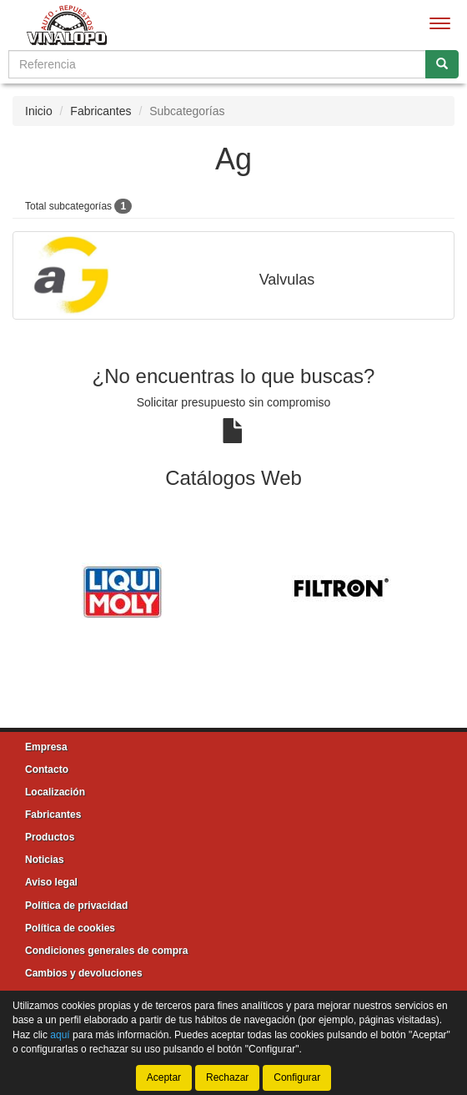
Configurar (297, 1077)
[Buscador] (217, 64)
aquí (59, 1034)
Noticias (44, 859)
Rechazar (227, 1077)
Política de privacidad (76, 905)
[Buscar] (442, 64)
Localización (55, 792)
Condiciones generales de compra (106, 950)
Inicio (39, 111)
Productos (49, 837)
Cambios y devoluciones (84, 973)
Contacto (46, 769)
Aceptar (164, 1077)
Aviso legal (51, 882)
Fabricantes (100, 111)
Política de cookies (70, 928)
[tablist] (233, 590)
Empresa (46, 747)
